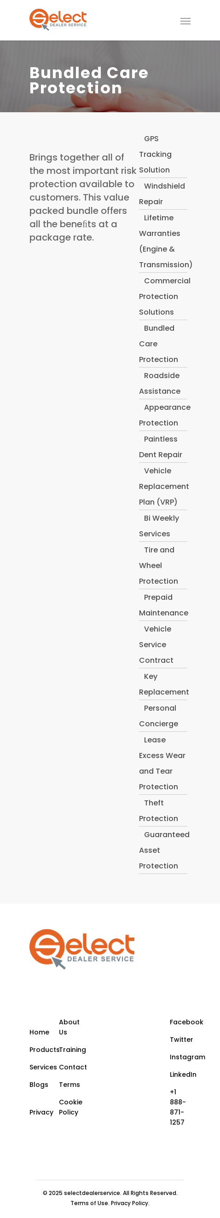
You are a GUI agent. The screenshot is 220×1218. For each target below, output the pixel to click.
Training (72, 1049)
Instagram (180, 1057)
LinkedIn (180, 1074)
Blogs (38, 1084)
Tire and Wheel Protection (158, 565)
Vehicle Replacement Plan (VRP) (164, 486)
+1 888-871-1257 (178, 1107)
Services (43, 1067)
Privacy (41, 1112)
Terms (69, 1084)
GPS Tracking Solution (155, 154)
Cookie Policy (70, 1107)
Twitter (180, 1039)
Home (39, 1032)
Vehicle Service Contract (156, 645)
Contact (73, 1067)
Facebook (180, 1022)
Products (43, 1049)
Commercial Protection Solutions (165, 296)
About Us (69, 1027)
